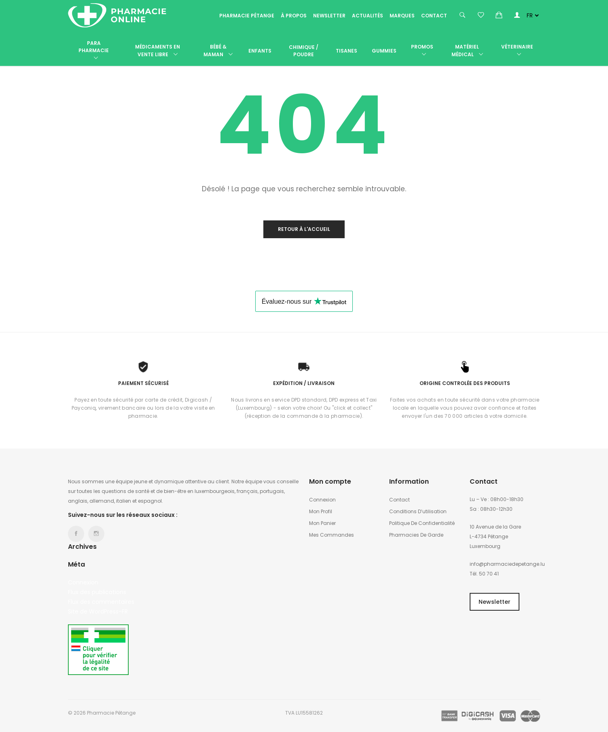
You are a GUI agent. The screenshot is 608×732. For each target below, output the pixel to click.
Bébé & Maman (218, 51)
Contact (434, 15)
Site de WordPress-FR (98, 611)
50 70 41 (489, 573)
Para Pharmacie (93, 51)
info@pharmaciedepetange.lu (507, 564)
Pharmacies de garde (416, 534)
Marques (402, 15)
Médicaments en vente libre (157, 51)
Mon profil (320, 511)
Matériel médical (467, 51)
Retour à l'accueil (304, 229)
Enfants (259, 50)
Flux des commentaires (101, 602)
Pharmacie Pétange (246, 15)
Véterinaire (517, 51)
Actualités (367, 15)
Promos (422, 51)
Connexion (83, 582)
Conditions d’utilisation (418, 511)
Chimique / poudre (303, 51)
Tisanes (346, 50)
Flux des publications (97, 592)
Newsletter (329, 15)
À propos (294, 15)
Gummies (384, 50)
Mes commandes (331, 534)
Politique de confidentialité (422, 523)
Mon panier (322, 523)
